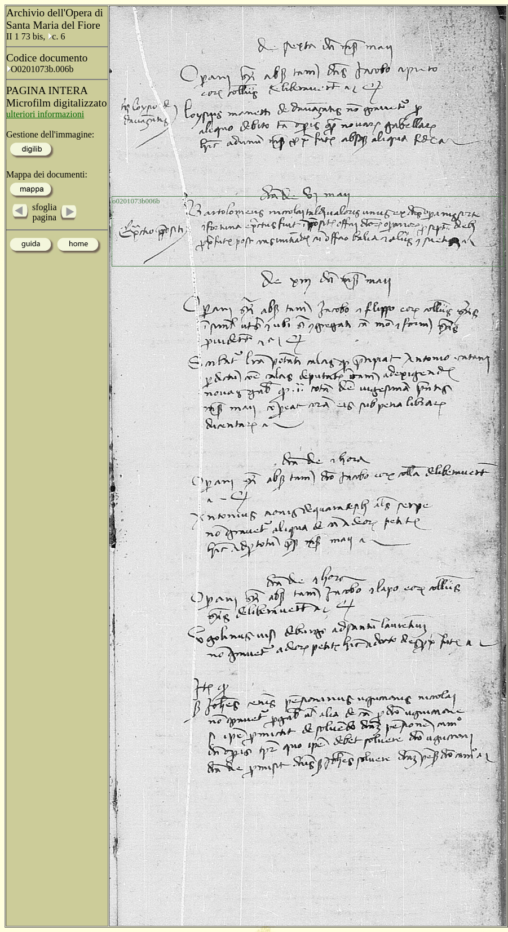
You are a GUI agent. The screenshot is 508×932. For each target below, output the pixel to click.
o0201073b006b (136, 201)
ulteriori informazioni (45, 114)
